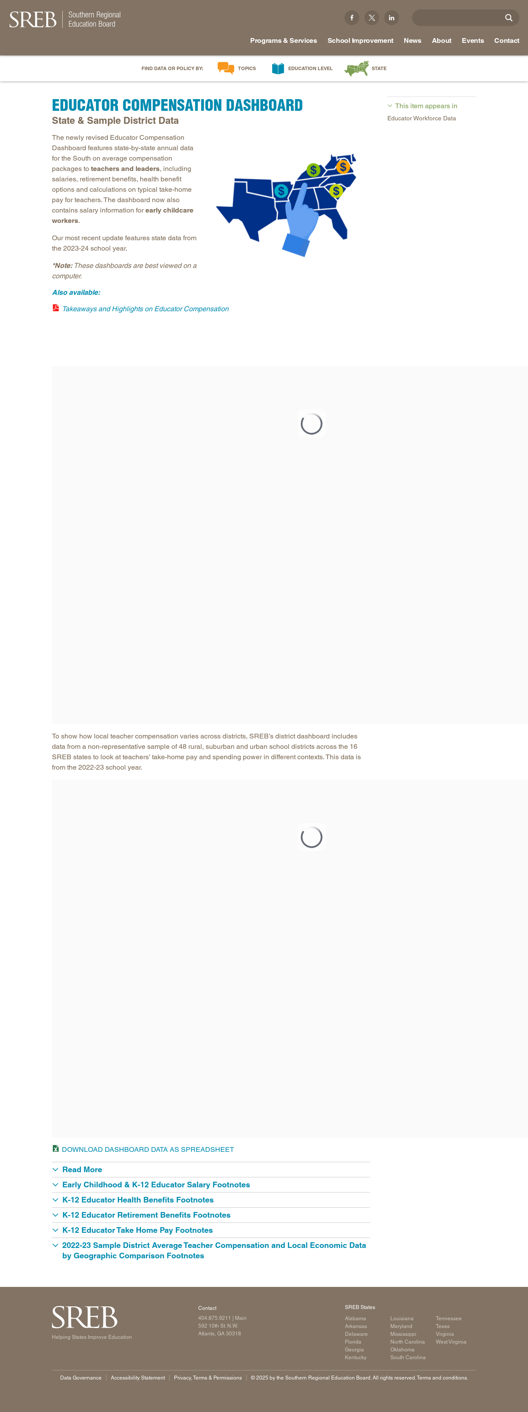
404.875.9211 (214, 1318)
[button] (211, 1169)
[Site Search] (509, 18)
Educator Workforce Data (421, 118)
